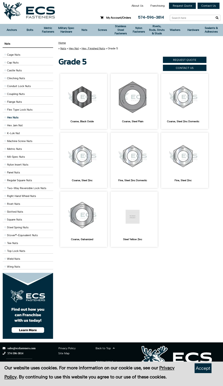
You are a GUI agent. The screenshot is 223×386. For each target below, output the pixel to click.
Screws (102, 30)
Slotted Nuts (15, 211)
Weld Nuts (13, 258)
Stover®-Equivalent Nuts (22, 235)
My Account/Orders (115, 17)
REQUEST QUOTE (184, 60)
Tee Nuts (12, 243)
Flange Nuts (14, 101)
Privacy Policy (67, 348)
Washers (175, 30)
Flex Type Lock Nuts (20, 109)
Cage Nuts (13, 54)
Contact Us (208, 5)
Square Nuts (14, 219)
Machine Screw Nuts (19, 141)
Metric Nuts (14, 149)
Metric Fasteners (48, 29)
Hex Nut (74, 48)
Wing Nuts (13, 266)
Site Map (64, 353)
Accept (203, 368)
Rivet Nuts (13, 203)
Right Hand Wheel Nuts (21, 196)
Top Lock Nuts (16, 251)
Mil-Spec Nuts (16, 156)
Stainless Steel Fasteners (120, 30)
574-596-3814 (151, 17)
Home (62, 42)
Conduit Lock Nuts (19, 86)
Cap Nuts (13, 62)
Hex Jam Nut (15, 125)
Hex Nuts (12, 117)
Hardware (193, 30)
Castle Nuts (14, 70)
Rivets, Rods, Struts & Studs (157, 30)
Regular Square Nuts (19, 180)
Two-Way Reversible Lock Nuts (26, 188)
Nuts (84, 30)
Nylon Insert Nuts (17, 164)
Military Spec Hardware (66, 29)
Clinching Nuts (16, 78)
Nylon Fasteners (139, 29)
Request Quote (182, 5)
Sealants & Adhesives (211, 29)
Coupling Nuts (16, 94)
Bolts (29, 30)
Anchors (12, 30)
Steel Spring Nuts (18, 227)
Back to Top (105, 348)
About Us (137, 5)
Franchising (157, 5)
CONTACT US (185, 68)
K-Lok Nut (13, 133)
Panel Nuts (13, 172)
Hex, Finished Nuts (93, 48)
